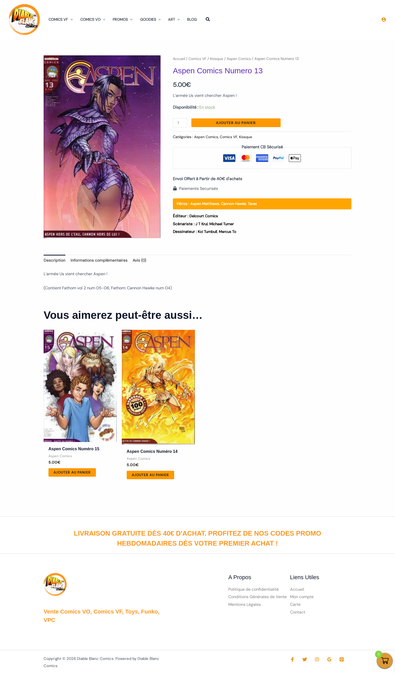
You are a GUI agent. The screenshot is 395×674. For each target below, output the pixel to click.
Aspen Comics (241, 58)
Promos (123, 19)
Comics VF (60, 19)
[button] (70, 19)
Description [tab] (54, 260)
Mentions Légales (244, 606)
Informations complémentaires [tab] (99, 260)
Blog (192, 19)
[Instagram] (314, 661)
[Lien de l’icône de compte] (383, 19)
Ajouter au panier (236, 122)
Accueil (179, 58)
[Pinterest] (336, 661)
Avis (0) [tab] (140, 260)
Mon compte (302, 598)
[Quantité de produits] (180, 122)
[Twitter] (303, 661)
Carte (295, 606)
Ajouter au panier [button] (73, 473)
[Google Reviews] (325, 661)
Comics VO (92, 19)
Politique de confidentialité (253, 590)
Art (174, 19)
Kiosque (218, 58)
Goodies (150, 19)
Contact (297, 613)
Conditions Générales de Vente (257, 598)
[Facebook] (292, 661)
